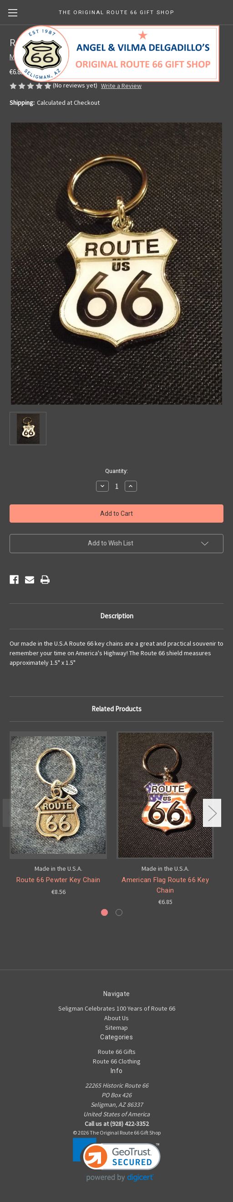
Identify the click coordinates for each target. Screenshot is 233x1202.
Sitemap (116, 1027)
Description (116, 615)
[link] (116, 1160)
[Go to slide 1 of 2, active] (104, 912)
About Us (116, 1018)
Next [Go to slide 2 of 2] (212, 813)
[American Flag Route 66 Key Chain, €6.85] (165, 795)
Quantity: (116, 470)
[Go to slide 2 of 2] (119, 912)
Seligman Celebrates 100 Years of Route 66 (116, 1008)
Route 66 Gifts (117, 1052)
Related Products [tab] (116, 708)
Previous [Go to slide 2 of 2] (12, 813)
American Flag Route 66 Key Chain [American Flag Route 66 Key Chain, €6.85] (165, 885)
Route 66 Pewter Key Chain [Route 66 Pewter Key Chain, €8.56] (58, 880)
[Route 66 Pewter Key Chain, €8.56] (58, 795)
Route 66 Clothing (117, 1061)
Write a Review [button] (121, 86)
